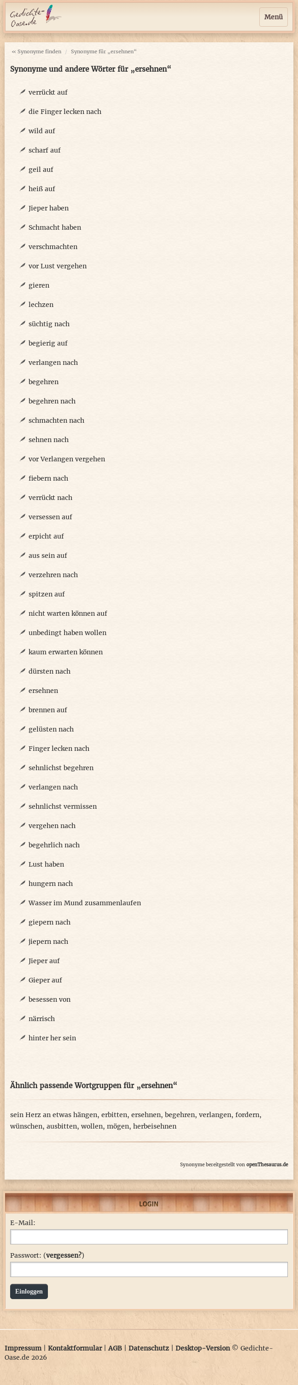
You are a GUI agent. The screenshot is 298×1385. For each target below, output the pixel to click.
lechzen (41, 305)
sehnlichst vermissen (63, 806)
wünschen (26, 1126)
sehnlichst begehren (61, 768)
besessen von (49, 999)
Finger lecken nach (59, 748)
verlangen (215, 1115)
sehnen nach (49, 440)
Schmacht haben (55, 227)
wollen (92, 1126)
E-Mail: (22, 1223)
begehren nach (52, 401)
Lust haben (46, 864)
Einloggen (29, 1291)
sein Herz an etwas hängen (53, 1115)
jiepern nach (48, 941)
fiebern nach (48, 478)
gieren (39, 285)
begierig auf (48, 343)
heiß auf (42, 189)
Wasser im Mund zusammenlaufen (85, 903)
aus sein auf (48, 555)
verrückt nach (50, 498)
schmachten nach (56, 420)
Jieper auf (44, 961)
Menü (273, 17)
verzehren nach (53, 575)
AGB (115, 1348)
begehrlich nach (54, 845)
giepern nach (49, 922)
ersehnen (43, 691)
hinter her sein (52, 1038)
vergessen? (64, 1255)
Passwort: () (47, 1255)
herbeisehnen (154, 1126)
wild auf (42, 131)
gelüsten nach (51, 729)
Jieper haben (49, 208)
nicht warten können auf (68, 613)
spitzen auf (47, 594)
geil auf (41, 169)
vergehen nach (52, 826)
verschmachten (53, 247)
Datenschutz (149, 1348)
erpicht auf (46, 536)
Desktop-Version (202, 1348)
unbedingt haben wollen (67, 633)
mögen (118, 1126)
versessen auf (50, 517)
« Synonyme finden (36, 51)
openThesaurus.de (267, 1165)
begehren (43, 382)
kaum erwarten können (66, 652)
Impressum (23, 1348)
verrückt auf (48, 92)
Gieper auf (45, 980)
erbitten (114, 1115)
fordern (247, 1115)
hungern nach (51, 884)
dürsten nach (49, 671)
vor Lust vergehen (58, 266)
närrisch (42, 1019)
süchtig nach (49, 324)
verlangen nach (53, 362)
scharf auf (45, 150)
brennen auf (48, 710)
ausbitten (62, 1126)
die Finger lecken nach (65, 112)
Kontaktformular (75, 1348)
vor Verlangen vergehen (67, 459)
